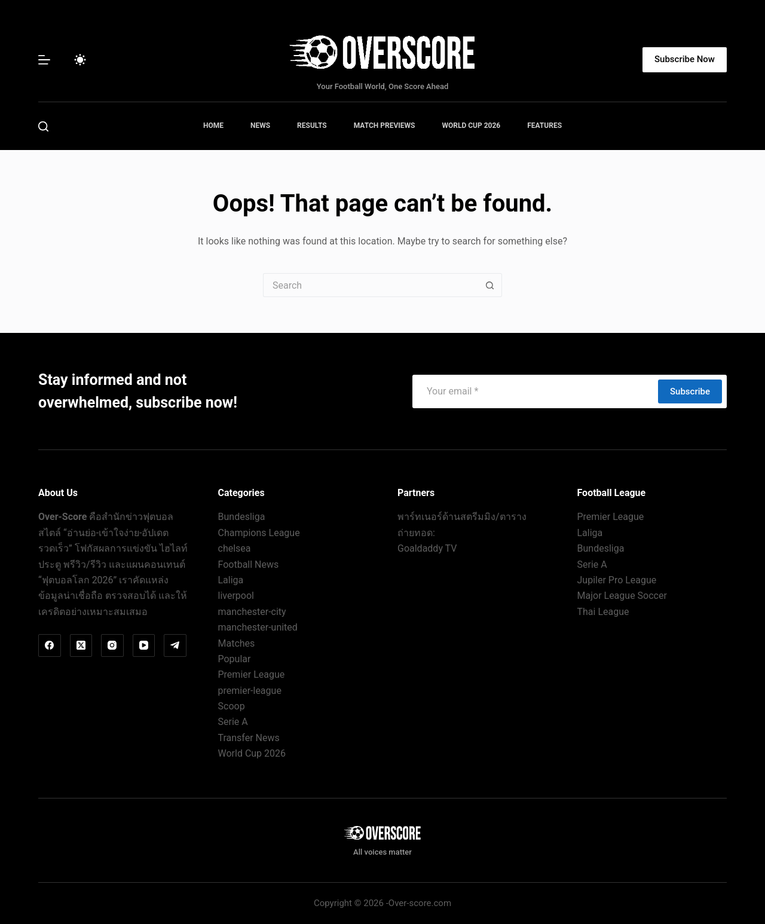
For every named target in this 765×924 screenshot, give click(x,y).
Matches (236, 643)
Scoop (231, 706)
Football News (248, 564)
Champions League (259, 533)
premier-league (249, 690)
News (260, 125)
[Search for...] (370, 285)
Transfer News (249, 738)
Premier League (251, 674)
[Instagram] (112, 645)
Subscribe (690, 391)
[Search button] (490, 285)
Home (213, 125)
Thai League (603, 611)
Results (312, 125)
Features (544, 125)
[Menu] (44, 60)
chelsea (234, 548)
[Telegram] (175, 645)
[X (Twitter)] (81, 645)
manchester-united (258, 627)
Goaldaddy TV (427, 548)
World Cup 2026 (471, 125)
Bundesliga (241, 516)
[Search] (43, 126)
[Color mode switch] (80, 60)
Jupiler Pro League (617, 580)
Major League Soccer (622, 595)
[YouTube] (144, 645)
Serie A (233, 721)
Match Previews (384, 125)
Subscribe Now (684, 59)
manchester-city (252, 611)
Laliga (231, 580)
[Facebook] (49, 645)
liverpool (236, 595)
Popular (234, 659)
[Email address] (534, 391)
